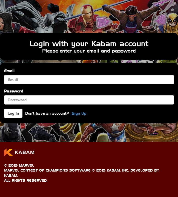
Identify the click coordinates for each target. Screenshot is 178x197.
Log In (13, 113)
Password (13, 91)
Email (9, 70)
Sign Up (79, 113)
